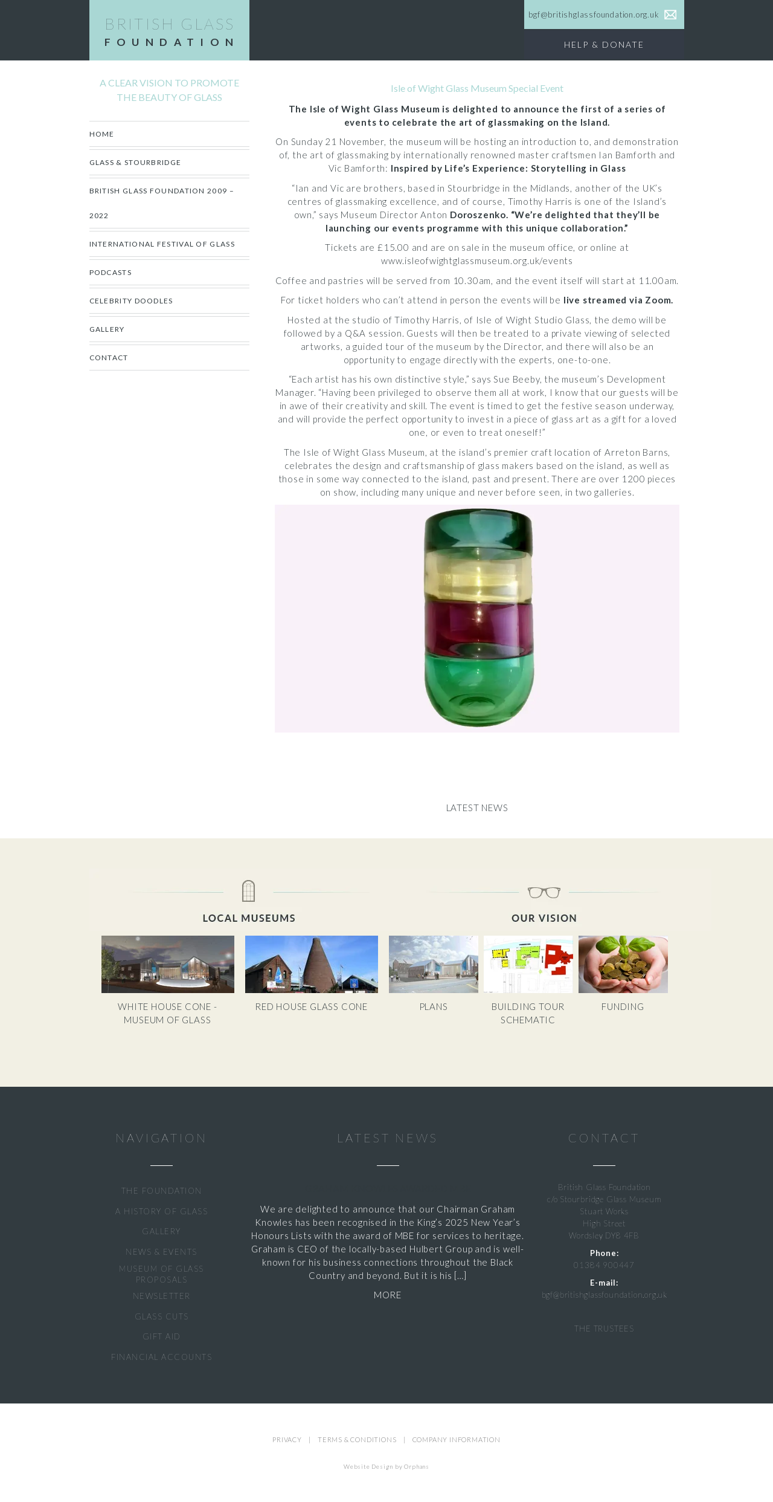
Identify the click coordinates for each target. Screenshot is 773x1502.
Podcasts (110, 272)
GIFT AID (162, 1336)
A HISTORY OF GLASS (161, 1211)
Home (102, 133)
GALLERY (161, 1231)
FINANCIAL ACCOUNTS (161, 1357)
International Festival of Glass (162, 243)
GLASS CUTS (162, 1316)
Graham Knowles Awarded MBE (388, 1188)
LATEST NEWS (387, 1138)
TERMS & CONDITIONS (357, 1439)
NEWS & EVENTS (161, 1252)
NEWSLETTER (162, 1296)
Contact (109, 357)
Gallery (107, 329)
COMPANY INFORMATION (456, 1439)
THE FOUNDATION (161, 1191)
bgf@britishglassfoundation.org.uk (604, 1295)
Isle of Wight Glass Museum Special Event (477, 88)
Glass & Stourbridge (135, 162)
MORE (388, 1294)
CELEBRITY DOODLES (131, 300)
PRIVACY (287, 1439)
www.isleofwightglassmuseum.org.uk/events (477, 260)
